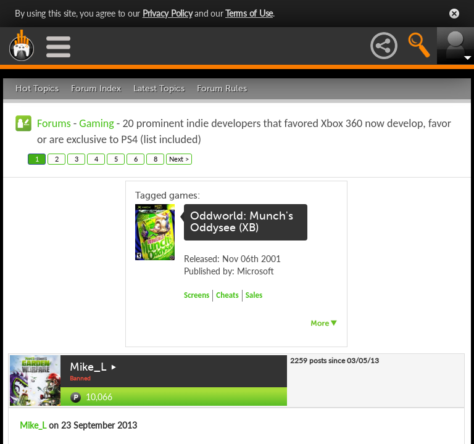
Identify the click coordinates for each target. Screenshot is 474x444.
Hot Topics (37, 88)
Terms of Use (249, 13)
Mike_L (88, 366)
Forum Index (96, 88)
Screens (196, 295)
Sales (254, 295)
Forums (54, 123)
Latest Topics (159, 88)
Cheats (227, 295)
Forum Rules (222, 88)
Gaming (96, 123)
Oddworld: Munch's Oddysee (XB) (241, 222)
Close (454, 13)
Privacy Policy (168, 13)
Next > (179, 159)
